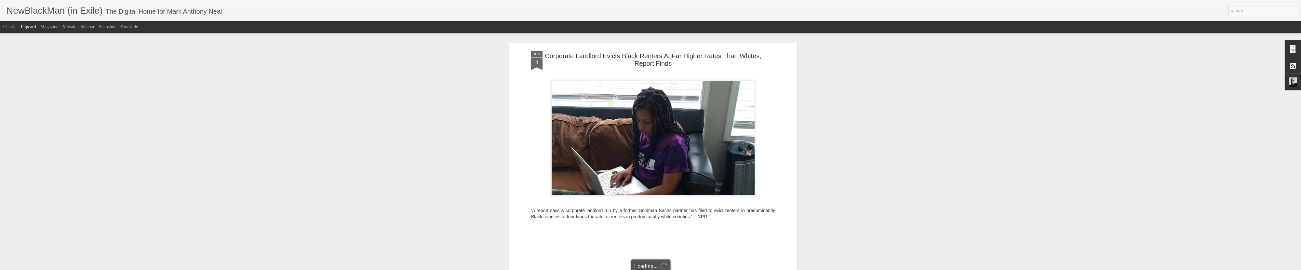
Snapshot (107, 26)
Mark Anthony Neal (676, 201)
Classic (9, 26)
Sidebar (88, 26)
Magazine (49, 26)
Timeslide (129, 26)
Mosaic (69, 26)
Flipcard (28, 26)
